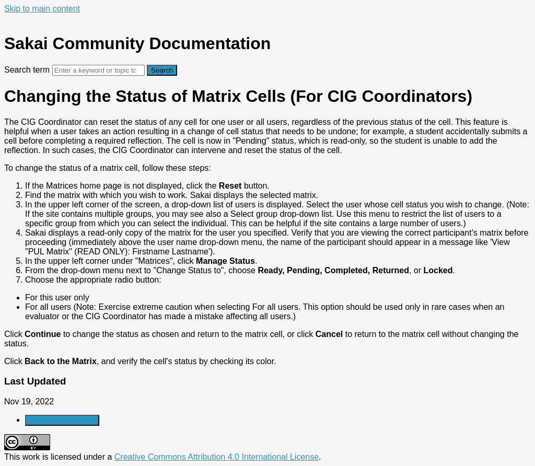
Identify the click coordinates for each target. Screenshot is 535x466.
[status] (267, 242)
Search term (27, 69)
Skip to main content (42, 8)
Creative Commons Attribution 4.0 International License (216, 456)
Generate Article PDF (62, 420)
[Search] (98, 70)
